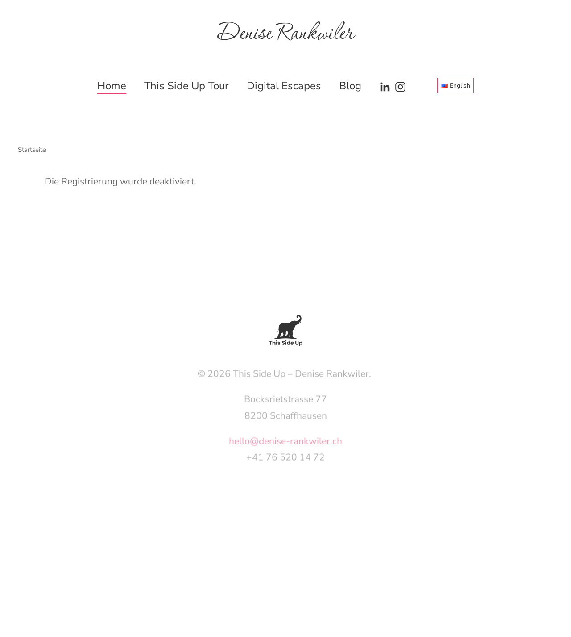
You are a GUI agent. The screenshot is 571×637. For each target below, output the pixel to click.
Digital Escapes (284, 86)
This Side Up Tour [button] (186, 86)
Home (111, 86)
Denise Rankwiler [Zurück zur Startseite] (285, 34)
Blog (350, 86)
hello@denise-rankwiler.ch (285, 445)
